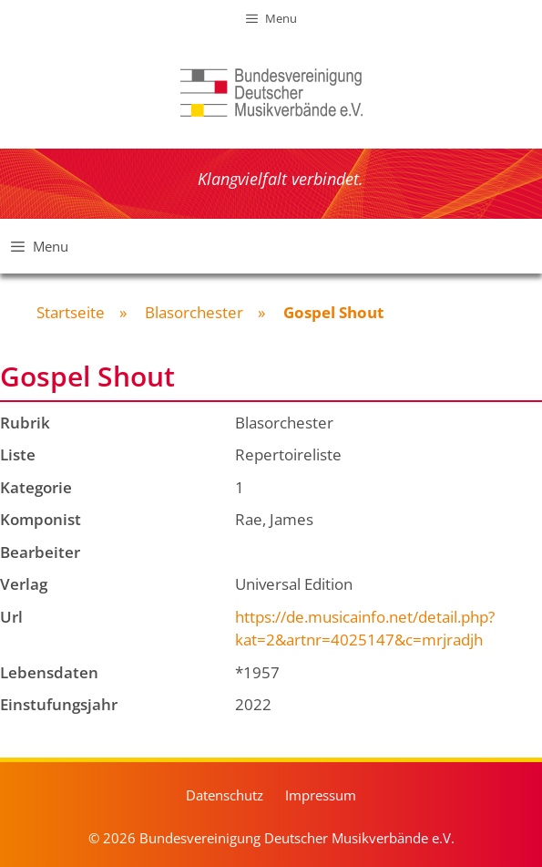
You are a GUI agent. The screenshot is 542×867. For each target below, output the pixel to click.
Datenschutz (224, 795)
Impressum (320, 795)
